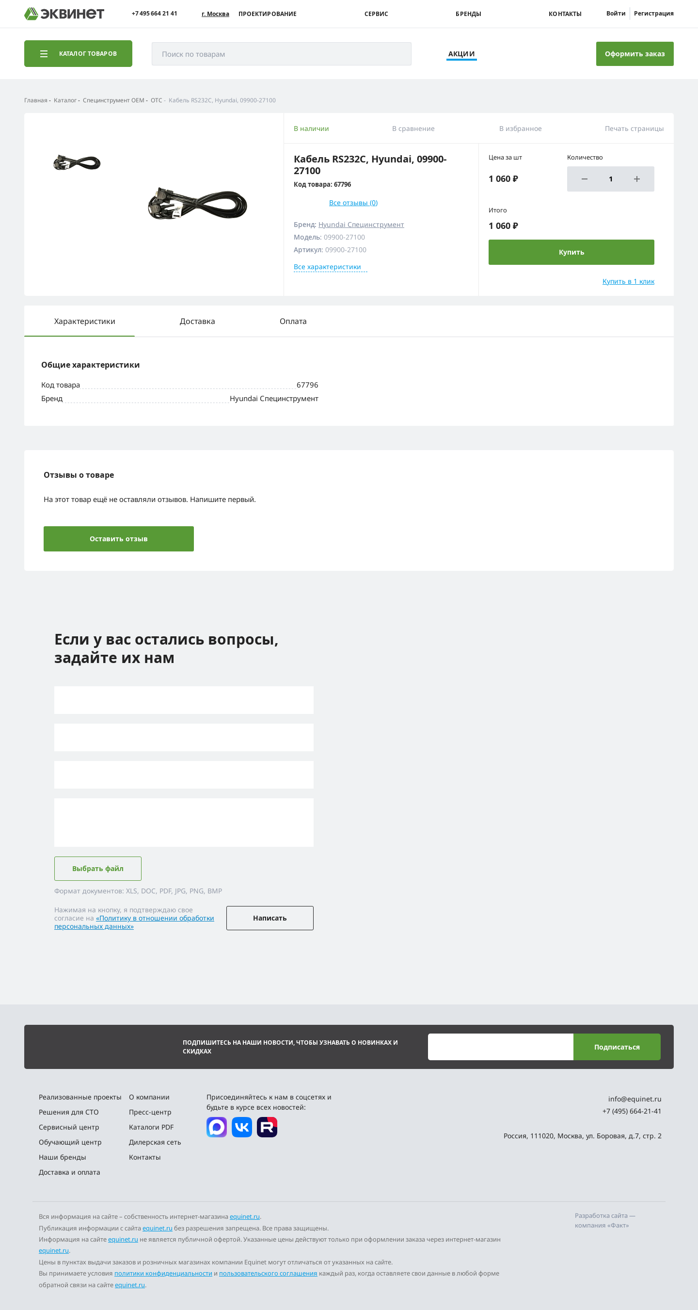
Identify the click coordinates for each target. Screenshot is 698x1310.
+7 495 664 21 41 (154, 13)
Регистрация (654, 13)
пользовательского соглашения (268, 1273)
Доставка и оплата (69, 1172)
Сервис (377, 14)
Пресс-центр (150, 1111)
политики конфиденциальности (163, 1273)
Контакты (565, 14)
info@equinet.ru (635, 1098)
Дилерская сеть (155, 1142)
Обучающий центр (70, 1142)
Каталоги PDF (151, 1127)
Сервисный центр (69, 1127)
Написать (270, 917)
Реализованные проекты (80, 1096)
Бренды (468, 14)
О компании (149, 1096)
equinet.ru (245, 1216)
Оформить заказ (635, 53)
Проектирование (267, 14)
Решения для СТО (69, 1111)
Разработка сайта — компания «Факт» (605, 1220)
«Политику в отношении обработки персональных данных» (134, 922)
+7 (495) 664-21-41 (632, 1111)
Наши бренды (62, 1157)
